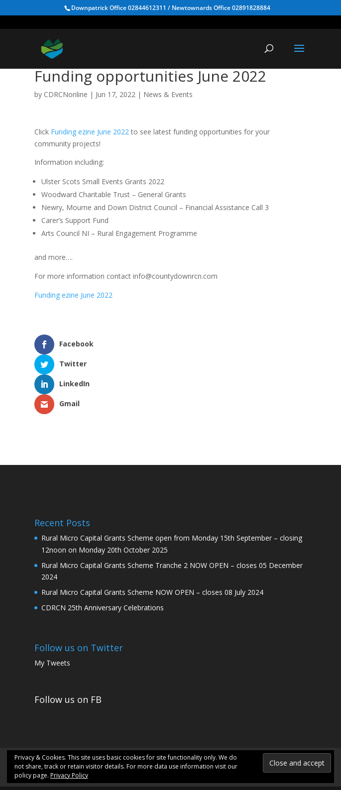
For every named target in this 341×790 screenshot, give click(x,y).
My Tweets (52, 623)
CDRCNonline (66, 94)
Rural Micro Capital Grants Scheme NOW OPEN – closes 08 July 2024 (152, 552)
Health (256, 721)
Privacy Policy (69, 775)
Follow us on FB (68, 660)
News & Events (168, 94)
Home (72, 721)
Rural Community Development (148, 721)
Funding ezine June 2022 (90, 131)
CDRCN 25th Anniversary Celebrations (102, 567)
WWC (223, 721)
